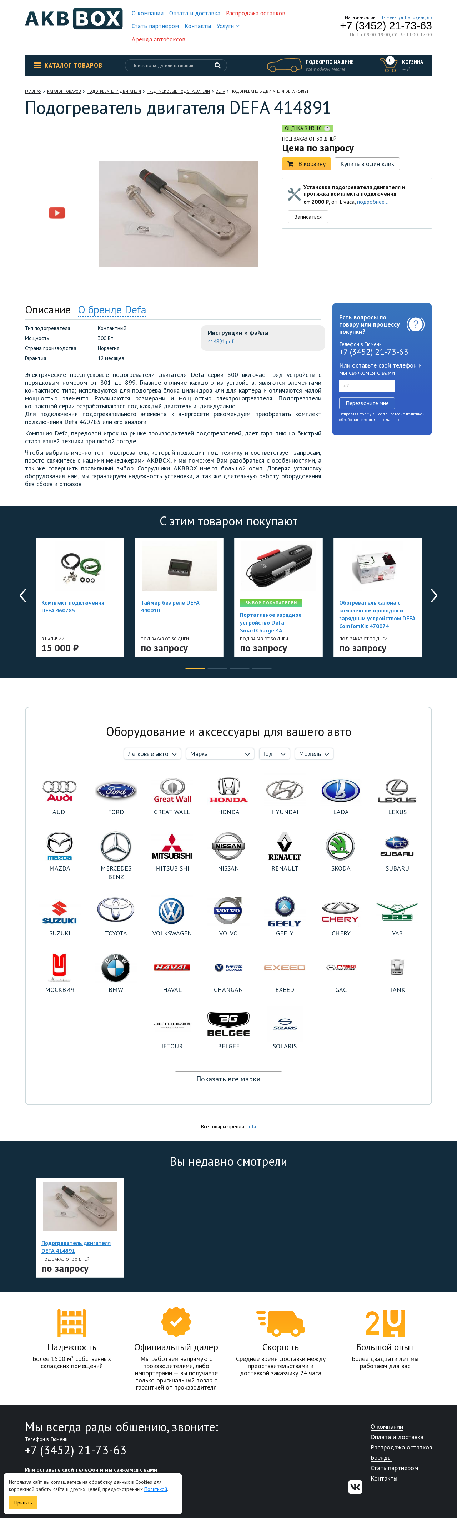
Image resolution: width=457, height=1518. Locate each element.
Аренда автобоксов (158, 39)
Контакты (198, 26)
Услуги (228, 26)
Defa (251, 1126)
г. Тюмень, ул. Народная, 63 (405, 17)
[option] (57, 168)
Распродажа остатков (255, 13)
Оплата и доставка (194, 13)
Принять (23, 1502)
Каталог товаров (68, 65)
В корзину (306, 164)
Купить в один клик (367, 164)
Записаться (308, 216)
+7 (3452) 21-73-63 (386, 25)
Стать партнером (155, 26)
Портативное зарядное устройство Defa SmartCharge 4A (271, 622)
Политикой (155, 1489)
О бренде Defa (112, 309)
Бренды (381, 1458)
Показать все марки (228, 1079)
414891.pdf (221, 341)
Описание (48, 309)
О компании (148, 13)
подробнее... (372, 201)
